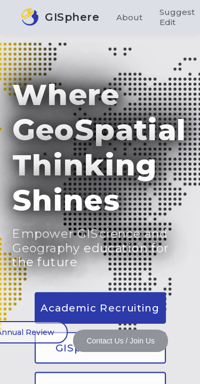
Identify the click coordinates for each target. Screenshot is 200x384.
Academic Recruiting (100, 308)
